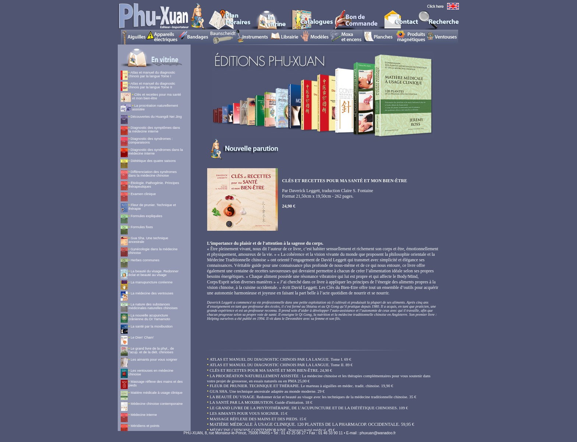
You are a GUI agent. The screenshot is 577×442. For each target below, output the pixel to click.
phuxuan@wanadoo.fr (378, 433)
